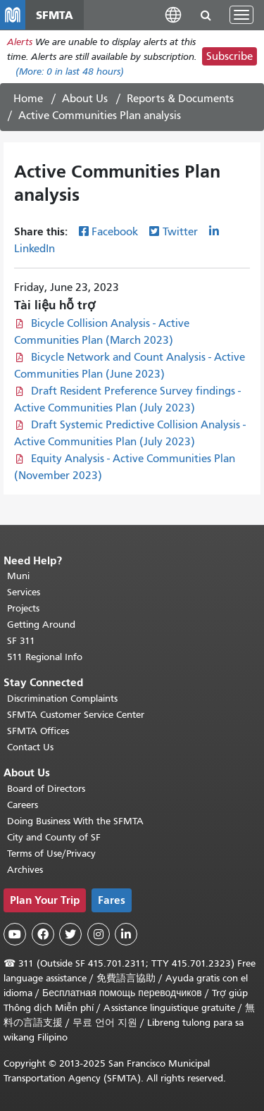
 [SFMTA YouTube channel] (14, 934)
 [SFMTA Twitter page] (70, 934)
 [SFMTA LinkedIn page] (126, 934)
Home (28, 98)
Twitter (180, 231)
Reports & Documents (180, 98)
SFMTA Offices (38, 731)
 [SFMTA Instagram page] (98, 934)
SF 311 (21, 641)
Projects (23, 608)
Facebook (115, 231)
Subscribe (229, 56)
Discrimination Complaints (62, 699)
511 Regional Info (44, 657)
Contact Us (30, 747)
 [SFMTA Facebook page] (43, 934)
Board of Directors (46, 789)
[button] (173, 14)
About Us (85, 98)
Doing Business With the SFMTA (75, 821)
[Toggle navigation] (241, 15)
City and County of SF (54, 837)
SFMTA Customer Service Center (75, 715)
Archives (25, 870)
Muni (18, 576)
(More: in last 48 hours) (69, 71)
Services (23, 592)
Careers (22, 805)
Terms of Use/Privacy (51, 853)
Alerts (19, 42)
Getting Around (41, 625)
